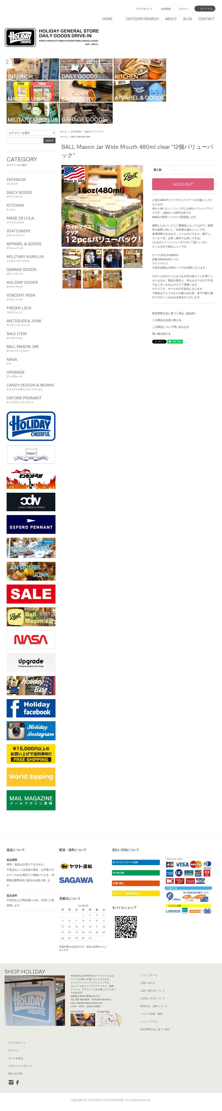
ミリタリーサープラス (31, 258)
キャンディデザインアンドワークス (31, 386)
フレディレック (31, 309)
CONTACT (206, 19)
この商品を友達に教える (166, 320)
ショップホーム (149, 975)
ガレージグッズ (31, 270)
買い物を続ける (161, 333)
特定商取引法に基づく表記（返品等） (174, 313)
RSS (10, 1073)
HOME (107, 19)
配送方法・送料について (153, 1006)
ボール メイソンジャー (31, 348)
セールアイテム (31, 335)
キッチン (31, 206)
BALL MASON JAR (80, 136)
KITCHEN (76, 131)
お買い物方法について (152, 990)
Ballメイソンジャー (95, 131)
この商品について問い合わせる (170, 326)
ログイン (184, 8)
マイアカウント (144, 8)
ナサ (31, 360)
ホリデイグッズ (31, 283)
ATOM (18, 1073)
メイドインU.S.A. (31, 219)
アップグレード (31, 373)
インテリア (31, 181)
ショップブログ (149, 1021)
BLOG (187, 19)
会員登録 (166, 8)
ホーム (63, 131)
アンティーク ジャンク (31, 322)
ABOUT (171, 19)
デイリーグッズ (31, 193)
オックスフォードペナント (31, 399)
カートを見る (15, 1058)
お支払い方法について (152, 998)
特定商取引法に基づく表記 (155, 1029)
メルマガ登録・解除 (151, 1013)
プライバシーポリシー (20, 1065)
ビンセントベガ (31, 296)
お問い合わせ (147, 982)
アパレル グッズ (31, 245)
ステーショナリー (31, 232)
